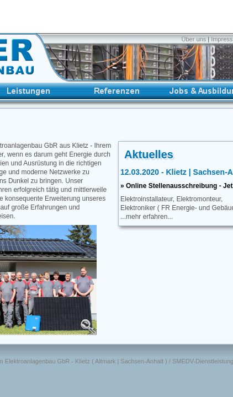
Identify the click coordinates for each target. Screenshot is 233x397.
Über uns (195, 39)
